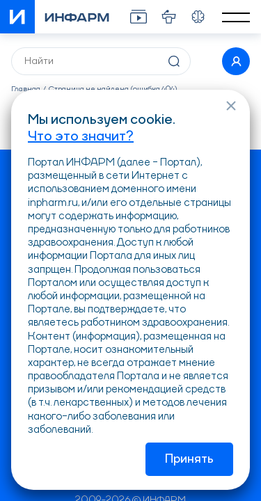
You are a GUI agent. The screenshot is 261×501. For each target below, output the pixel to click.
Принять (189, 459)
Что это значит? (81, 137)
